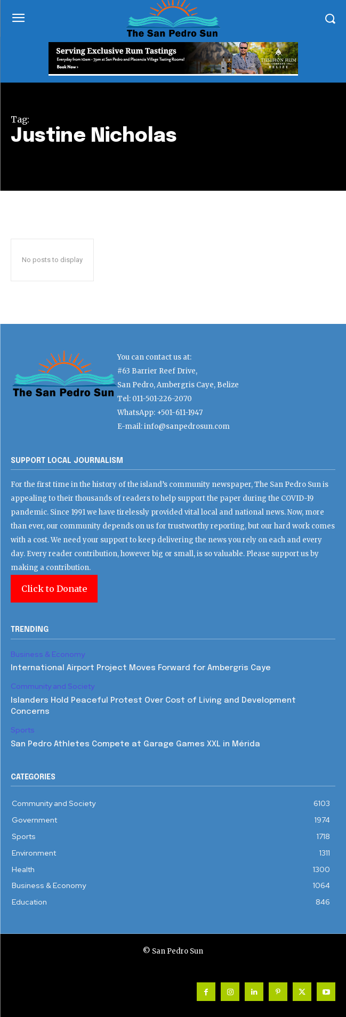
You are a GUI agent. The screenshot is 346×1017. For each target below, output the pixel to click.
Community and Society (52, 686)
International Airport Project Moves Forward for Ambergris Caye (141, 668)
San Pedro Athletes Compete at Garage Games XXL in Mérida (135, 744)
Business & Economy (48, 654)
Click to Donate (54, 588)
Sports (23, 730)
